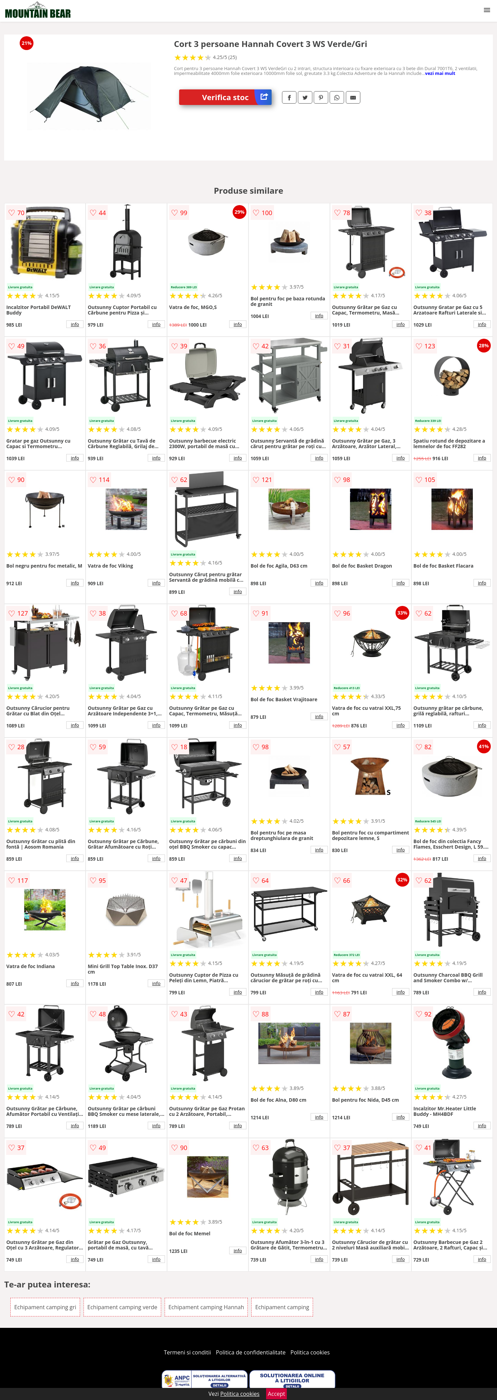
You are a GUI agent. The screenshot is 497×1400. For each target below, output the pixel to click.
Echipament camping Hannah (206, 1307)
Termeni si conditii (187, 1352)
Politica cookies (310, 1352)
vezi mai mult (440, 73)
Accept (276, 1394)
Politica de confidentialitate (251, 1352)
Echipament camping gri (45, 1307)
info (75, 324)
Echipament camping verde (122, 1307)
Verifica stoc (237, 97)
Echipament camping (282, 1307)
